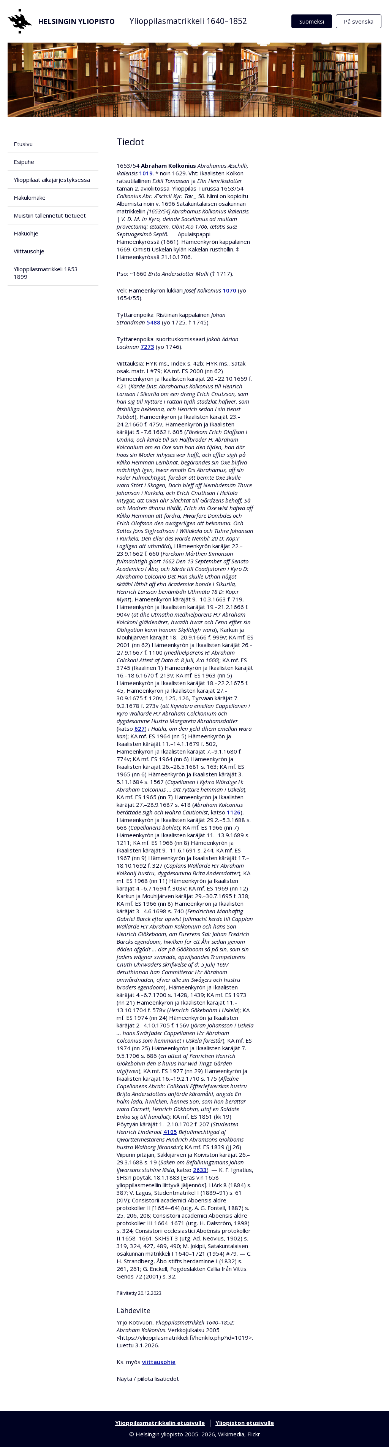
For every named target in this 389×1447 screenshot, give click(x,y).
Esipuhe (24, 161)
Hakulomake (30, 197)
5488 (153, 322)
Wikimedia (231, 1434)
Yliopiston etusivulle (244, 1422)
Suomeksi (311, 21)
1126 (233, 812)
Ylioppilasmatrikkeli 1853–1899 (47, 272)
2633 (200, 1170)
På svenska (358, 21)
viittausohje (159, 1362)
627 (139, 728)
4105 (170, 1131)
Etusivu (23, 144)
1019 (146, 173)
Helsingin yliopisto (61, 21)
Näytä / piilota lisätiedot (148, 1378)
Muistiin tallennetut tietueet (50, 215)
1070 (229, 290)
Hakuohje (26, 233)
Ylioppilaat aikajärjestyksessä (52, 179)
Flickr (253, 1434)
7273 (147, 346)
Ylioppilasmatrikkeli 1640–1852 (188, 21)
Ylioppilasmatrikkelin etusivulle (160, 1422)
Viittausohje (29, 251)
